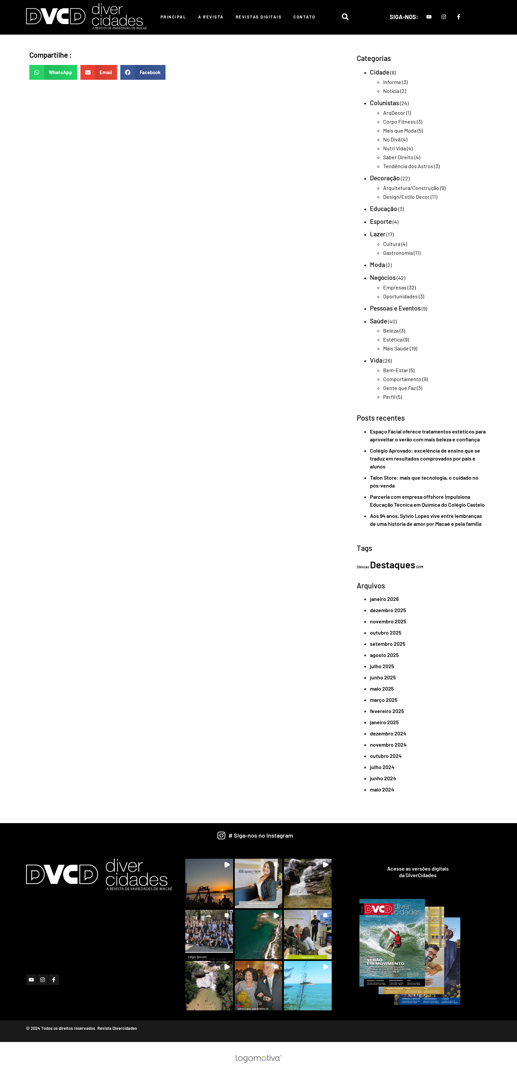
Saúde (378, 321)
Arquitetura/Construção (411, 188)
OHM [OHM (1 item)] (419, 567)
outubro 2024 (386, 756)
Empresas (395, 287)
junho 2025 (383, 677)
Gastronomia (398, 253)
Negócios (383, 277)
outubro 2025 (385, 632)
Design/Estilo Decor (406, 197)
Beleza (391, 330)
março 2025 (383, 700)
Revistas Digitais (259, 17)
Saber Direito (398, 157)
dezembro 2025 (388, 610)
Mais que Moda (399, 130)
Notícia (391, 91)
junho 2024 (383, 778)
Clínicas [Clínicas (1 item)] (363, 567)
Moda (377, 264)
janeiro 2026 (384, 599)
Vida (376, 360)
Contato (304, 17)
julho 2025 (382, 666)
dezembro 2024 (388, 733)
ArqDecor (394, 112)
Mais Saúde (396, 348)
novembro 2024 (388, 744)
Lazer (377, 234)
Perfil (389, 397)
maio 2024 (382, 789)
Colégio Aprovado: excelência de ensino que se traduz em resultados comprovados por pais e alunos (425, 458)
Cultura (391, 244)
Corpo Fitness (399, 121)
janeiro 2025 (384, 722)
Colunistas (384, 102)
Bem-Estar (395, 370)
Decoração (385, 178)
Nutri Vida (394, 148)
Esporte (381, 221)
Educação (383, 208)
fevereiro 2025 (387, 711)
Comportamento (402, 379)
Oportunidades (400, 296)
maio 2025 (382, 688)
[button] (345, 17)
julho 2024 (382, 767)
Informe (392, 82)
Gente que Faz (399, 388)
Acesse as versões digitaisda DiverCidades (418, 871)
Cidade (379, 72)
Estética (393, 339)
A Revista (211, 17)
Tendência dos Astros (408, 166)
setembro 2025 (387, 643)
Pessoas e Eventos (395, 308)
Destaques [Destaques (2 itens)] (392, 564)
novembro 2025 (388, 621)
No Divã (392, 139)
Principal (174, 17)
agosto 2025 (384, 655)
